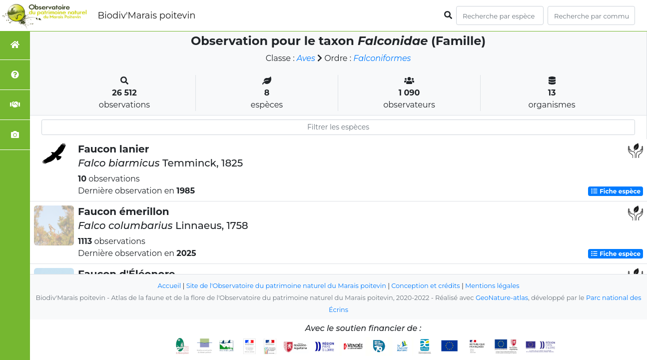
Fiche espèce (616, 191)
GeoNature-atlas (502, 298)
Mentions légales (492, 286)
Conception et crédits (425, 286)
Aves (306, 58)
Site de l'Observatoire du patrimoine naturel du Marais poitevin (286, 286)
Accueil (169, 286)
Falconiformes (382, 58)
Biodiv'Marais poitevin (146, 15)
